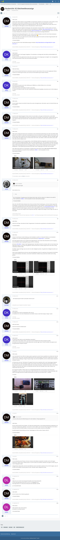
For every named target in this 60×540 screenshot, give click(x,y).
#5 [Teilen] (57, 98)
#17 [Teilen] (57, 456)
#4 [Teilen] (57, 81)
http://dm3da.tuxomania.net (46, 46)
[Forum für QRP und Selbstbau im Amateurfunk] (2, 1)
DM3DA (8, 10)
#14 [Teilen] (57, 335)
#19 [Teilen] (57, 489)
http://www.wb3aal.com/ (48, 29)
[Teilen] (58, 13)
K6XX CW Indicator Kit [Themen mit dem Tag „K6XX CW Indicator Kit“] (20, 527)
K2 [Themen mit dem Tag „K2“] (1, 527)
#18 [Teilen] (57, 476)
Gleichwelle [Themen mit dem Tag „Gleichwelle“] (6, 527)
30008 (36, 149)
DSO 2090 (19, 244)
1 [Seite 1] (1, 13)
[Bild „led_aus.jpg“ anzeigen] (22, 283)
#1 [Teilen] (57, 17)
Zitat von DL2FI (18, 416)
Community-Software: (30, 538)
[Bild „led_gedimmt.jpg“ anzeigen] (44, 268)
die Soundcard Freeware (49, 206)
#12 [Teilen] (57, 308)
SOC (33, 215)
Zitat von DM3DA (18, 183)
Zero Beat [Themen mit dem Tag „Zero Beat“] (10, 527)
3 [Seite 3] (4, 13)
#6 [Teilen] (57, 113)
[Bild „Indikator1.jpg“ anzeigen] (22, 164)
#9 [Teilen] (57, 218)
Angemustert (41, 238)
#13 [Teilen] (57, 322)
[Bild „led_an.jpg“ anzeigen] (22, 268)
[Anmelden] (55, 1)
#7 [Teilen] (57, 129)
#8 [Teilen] (57, 180)
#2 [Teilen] (57, 50)
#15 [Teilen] (57, 351)
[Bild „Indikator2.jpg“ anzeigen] (44, 164)
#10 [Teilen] (57, 232)
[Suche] (52, 1)
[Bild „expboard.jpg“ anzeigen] (22, 443)
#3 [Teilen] (57, 66)
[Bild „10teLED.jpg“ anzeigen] (44, 385)
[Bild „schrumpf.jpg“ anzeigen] (22, 385)
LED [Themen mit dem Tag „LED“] (14, 527)
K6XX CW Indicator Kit (36, 30)
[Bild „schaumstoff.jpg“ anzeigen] (22, 400)
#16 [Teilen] (57, 413)
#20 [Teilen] (57, 503)
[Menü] (58, 1)
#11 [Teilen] (57, 296)
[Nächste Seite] (6, 13)
